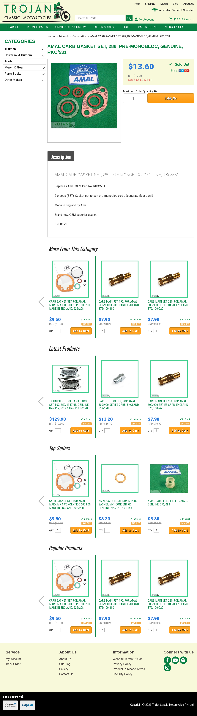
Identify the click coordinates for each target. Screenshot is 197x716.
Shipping (150, 3)
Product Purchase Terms (129, 669)
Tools (125, 27)
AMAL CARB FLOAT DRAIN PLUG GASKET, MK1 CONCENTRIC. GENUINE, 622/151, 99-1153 (118, 504)
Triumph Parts (36, 27)
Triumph (64, 36)
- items (181, 19)
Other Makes (104, 27)
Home (51, 36)
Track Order (13, 664)
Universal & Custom (70, 27)
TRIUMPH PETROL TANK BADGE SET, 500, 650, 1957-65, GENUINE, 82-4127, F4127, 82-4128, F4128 (69, 404)
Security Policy (122, 674)
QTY (51, 331)
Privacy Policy (122, 664)
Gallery (63, 669)
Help (137, 3)
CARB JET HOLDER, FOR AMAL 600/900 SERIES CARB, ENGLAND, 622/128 (119, 404)
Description (60, 156)
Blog (175, 3)
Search (12, 27)
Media (164, 3)
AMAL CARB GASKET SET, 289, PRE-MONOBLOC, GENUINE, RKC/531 (130, 36)
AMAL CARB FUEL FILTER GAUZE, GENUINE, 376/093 (168, 502)
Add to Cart (81, 331)
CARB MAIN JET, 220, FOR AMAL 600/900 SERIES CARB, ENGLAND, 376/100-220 (168, 305)
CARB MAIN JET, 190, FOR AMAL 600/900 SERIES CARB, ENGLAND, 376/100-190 (119, 305)
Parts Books (147, 27)
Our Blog (64, 664)
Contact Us (66, 674)
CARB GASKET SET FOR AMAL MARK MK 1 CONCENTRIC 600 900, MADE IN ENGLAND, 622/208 (70, 305)
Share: (179, 70)
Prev (41, 302)
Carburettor (79, 36)
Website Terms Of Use (128, 659)
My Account (13, 659)
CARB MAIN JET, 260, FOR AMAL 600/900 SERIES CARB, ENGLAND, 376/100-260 (168, 404)
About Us (188, 3)
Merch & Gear (175, 27)
